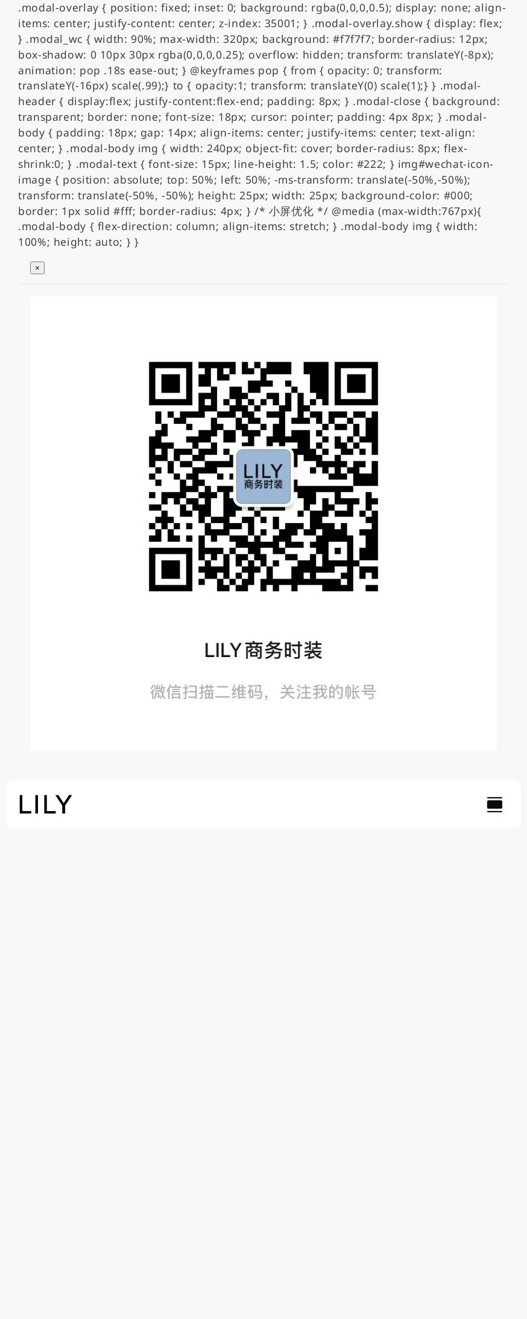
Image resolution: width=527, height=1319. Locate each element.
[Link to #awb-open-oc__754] (494, 804)
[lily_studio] (46, 798)
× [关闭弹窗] (37, 267)
